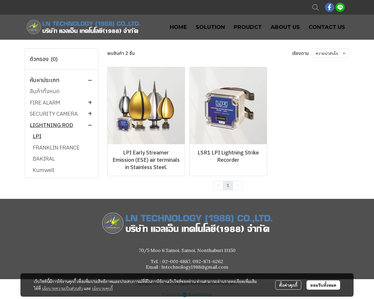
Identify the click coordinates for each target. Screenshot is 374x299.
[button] (316, 7)
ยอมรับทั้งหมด (323, 285)
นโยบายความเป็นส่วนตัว (62, 288)
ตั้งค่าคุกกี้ (288, 285)
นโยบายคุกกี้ (102, 288)
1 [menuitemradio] (228, 185)
